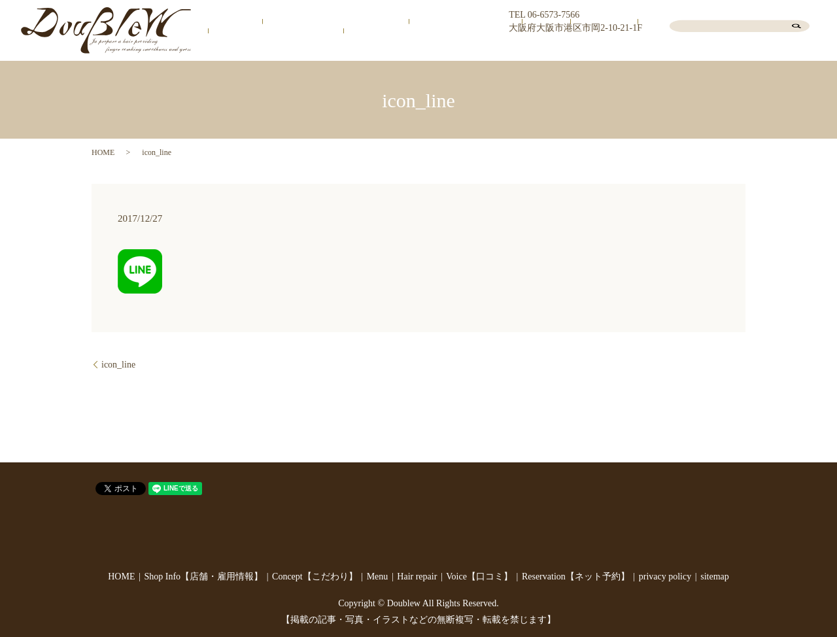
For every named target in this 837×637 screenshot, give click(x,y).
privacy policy (665, 576)
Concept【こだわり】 (466, 48)
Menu (528, 48)
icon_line (118, 365)
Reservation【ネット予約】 (726, 48)
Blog (798, 48)
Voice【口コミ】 (630, 48)
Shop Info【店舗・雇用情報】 (354, 48)
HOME (272, 48)
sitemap (714, 576)
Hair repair (568, 48)
